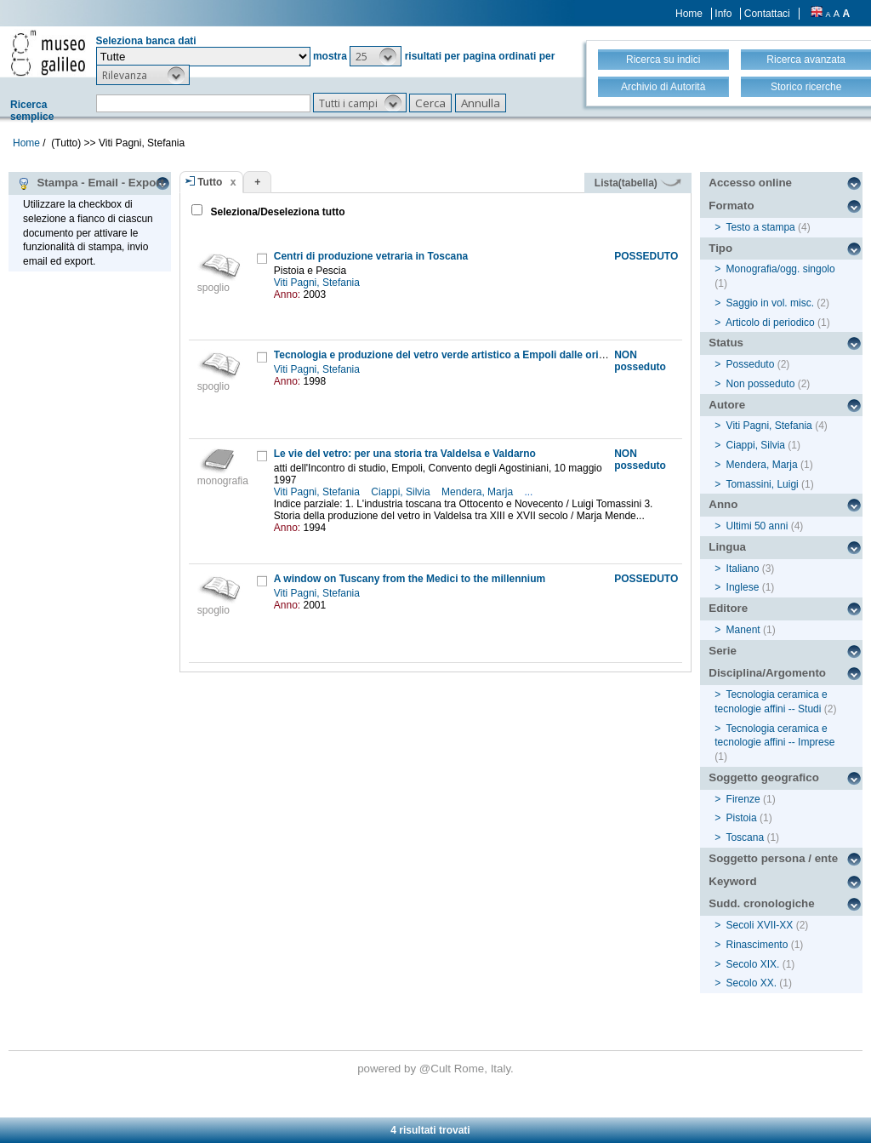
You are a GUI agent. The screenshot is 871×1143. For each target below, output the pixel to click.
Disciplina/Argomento (767, 672)
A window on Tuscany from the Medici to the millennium (409, 579)
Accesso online (750, 182)
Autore (727, 404)
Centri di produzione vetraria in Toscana (371, 256)
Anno (723, 504)
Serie (723, 650)
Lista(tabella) (638, 183)
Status (726, 342)
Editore (728, 608)
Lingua (727, 546)
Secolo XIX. (753, 964)
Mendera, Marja (478, 492)
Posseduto (750, 364)
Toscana (745, 837)
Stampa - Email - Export (90, 183)
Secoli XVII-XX (760, 925)
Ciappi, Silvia (402, 492)
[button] (375, 56)
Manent (743, 630)
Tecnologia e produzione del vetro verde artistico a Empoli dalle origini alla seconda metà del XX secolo (525, 355)
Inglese (743, 587)
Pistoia (741, 818)
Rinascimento (757, 945)
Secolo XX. (751, 983)
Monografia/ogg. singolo (780, 269)
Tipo (720, 248)
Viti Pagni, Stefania (318, 283)
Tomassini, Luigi (762, 484)
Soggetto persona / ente (773, 858)
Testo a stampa (760, 227)
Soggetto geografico (764, 777)
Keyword (732, 881)
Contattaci (767, 14)
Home (689, 14)
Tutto (209, 182)
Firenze (743, 799)
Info (723, 14)
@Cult (436, 1068)
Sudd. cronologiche (761, 903)
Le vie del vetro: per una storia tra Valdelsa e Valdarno (405, 454)
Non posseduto (760, 384)
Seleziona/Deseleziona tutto (276, 212)
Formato (731, 205)
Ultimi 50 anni (757, 526)
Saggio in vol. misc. (770, 303)
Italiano (743, 568)
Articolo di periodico (770, 323)
